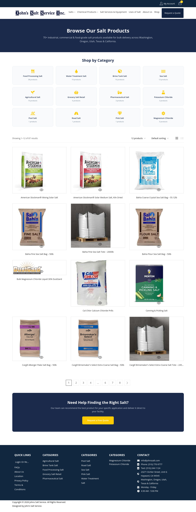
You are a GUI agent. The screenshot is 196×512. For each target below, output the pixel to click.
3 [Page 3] (84, 388)
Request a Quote (173, 13)
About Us (147, 11)
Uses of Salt (135, 11)
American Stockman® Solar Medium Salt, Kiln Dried (98, 203)
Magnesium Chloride (119, 464)
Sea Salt (85, 473)
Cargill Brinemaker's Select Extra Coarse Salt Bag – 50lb (98, 370)
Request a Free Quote (98, 424)
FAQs (17, 471)
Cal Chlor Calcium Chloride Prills (98, 316)
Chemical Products (87, 11)
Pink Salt (85, 478)
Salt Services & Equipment (113, 11)
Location (19, 480)
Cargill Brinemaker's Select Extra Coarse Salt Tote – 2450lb (157, 370)
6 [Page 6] (105, 388)
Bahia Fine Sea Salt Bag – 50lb (39, 259)
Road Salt (86, 469)
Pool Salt (85, 464)
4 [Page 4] (91, 388)
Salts (72, 11)
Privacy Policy (21, 484)
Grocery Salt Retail (52, 478)
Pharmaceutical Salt (53, 482)
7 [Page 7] (112, 388)
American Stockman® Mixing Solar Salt (39, 203)
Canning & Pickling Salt (157, 316)
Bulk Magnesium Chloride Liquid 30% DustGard (39, 284)
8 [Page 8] (119, 388)
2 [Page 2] (77, 388)
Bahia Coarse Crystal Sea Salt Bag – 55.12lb (156, 203)
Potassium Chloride (119, 468)
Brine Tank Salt (50, 469)
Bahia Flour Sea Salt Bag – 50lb (156, 259)
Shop (156, 11)
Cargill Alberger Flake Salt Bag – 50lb (39, 370)
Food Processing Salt (53, 473)
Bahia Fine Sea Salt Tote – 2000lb (98, 257)
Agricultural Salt (51, 464)
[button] (180, 3)
